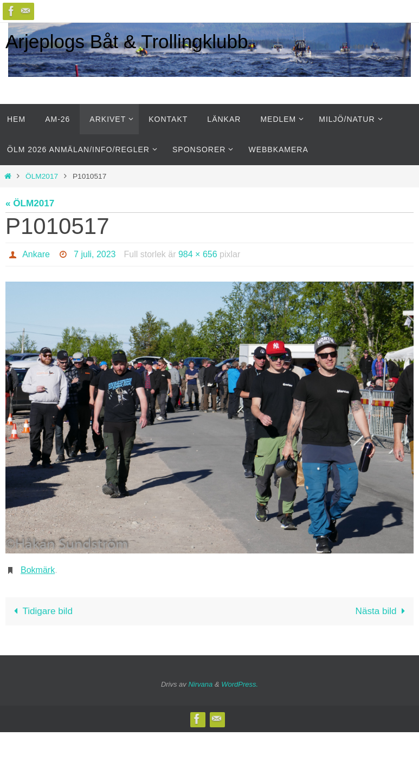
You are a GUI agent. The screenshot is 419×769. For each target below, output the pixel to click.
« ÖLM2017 (29, 203)
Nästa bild (383, 611)
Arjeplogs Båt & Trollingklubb (126, 41)
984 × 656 (197, 254)
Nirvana (200, 684)
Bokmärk (38, 570)
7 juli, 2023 (94, 254)
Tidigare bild (41, 611)
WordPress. (239, 684)
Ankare (36, 254)
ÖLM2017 (41, 176)
